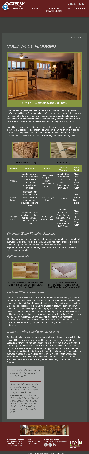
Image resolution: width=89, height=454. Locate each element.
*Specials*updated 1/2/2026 (54, 10)
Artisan (13, 181)
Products (37, 9)
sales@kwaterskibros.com (27, 135)
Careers (80, 9)
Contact (69, 9)
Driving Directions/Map (14, 445)
